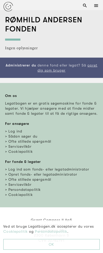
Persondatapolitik (51, 231)
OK (51, 244)
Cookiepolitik (15, 231)
